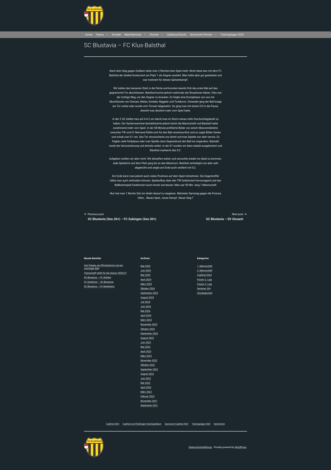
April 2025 (146, 279)
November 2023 (149, 324)
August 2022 (147, 373)
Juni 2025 (146, 270)
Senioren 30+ (204, 288)
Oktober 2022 (148, 365)
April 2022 (146, 387)
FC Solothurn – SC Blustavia (98, 282)
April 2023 (146, 351)
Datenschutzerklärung (200, 447)
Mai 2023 (145, 346)
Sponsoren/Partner (201, 34)
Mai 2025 (145, 275)
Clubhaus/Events (177, 34)
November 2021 (149, 401)
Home (88, 34)
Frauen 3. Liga (204, 284)
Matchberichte (132, 34)
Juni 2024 (146, 306)
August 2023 (147, 338)
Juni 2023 (146, 342)
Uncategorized (204, 293)
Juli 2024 (145, 302)
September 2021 (149, 405)
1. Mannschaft (204, 266)
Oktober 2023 (148, 329)
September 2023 (149, 333)
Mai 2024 (145, 311)
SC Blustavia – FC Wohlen (97, 277)
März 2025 (146, 284)
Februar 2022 (147, 396)
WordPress (240, 447)
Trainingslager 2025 (232, 34)
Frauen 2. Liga (204, 279)
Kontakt (116, 34)
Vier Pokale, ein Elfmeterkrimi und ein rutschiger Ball (103, 267)
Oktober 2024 (148, 288)
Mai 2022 (145, 383)
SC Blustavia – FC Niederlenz (99, 286)
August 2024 (147, 297)
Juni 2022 (146, 378)
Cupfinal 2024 (204, 275)
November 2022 (149, 360)
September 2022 (149, 369)
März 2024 (146, 320)
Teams (100, 34)
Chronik (154, 34)
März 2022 (146, 391)
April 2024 (146, 315)
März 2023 (146, 356)
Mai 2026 (145, 266)
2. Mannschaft (204, 270)
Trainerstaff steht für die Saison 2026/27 (105, 273)
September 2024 (149, 293)
